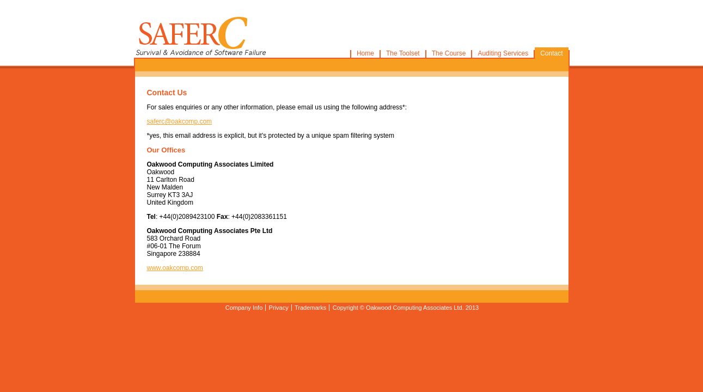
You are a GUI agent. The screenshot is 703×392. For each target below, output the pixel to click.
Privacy (279, 307)
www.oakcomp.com (175, 268)
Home (365, 53)
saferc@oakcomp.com (179, 121)
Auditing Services (503, 53)
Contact (551, 53)
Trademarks (310, 307)
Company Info (243, 307)
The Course (449, 53)
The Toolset (403, 53)
